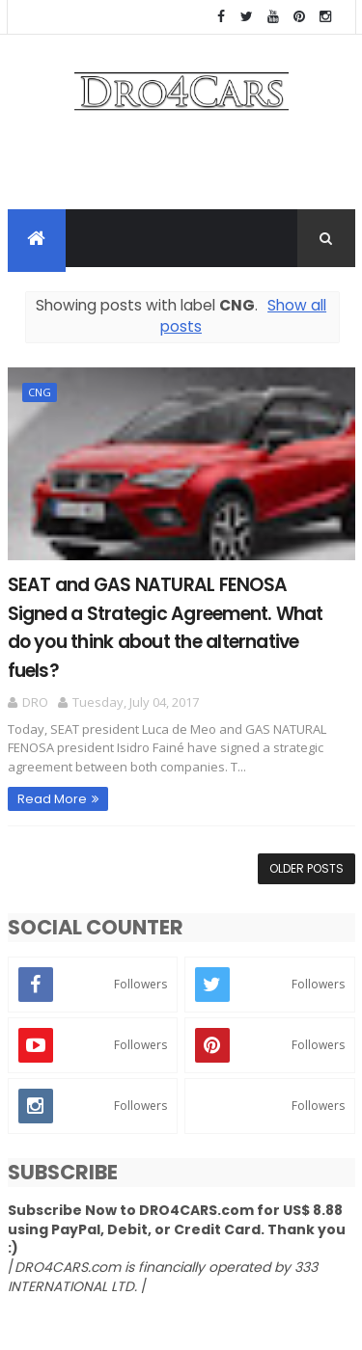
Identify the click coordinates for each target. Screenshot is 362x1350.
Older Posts (306, 868)
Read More (52, 799)
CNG (39, 392)
